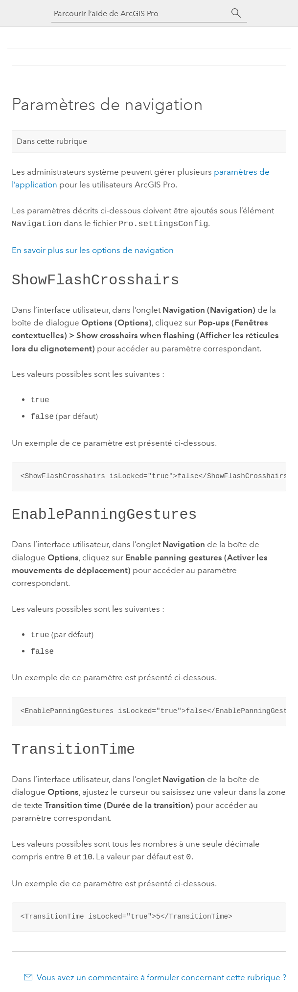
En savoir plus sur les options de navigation (93, 249)
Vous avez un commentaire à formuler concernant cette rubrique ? (161, 972)
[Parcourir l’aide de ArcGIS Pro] (139, 13)
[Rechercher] (236, 13)
